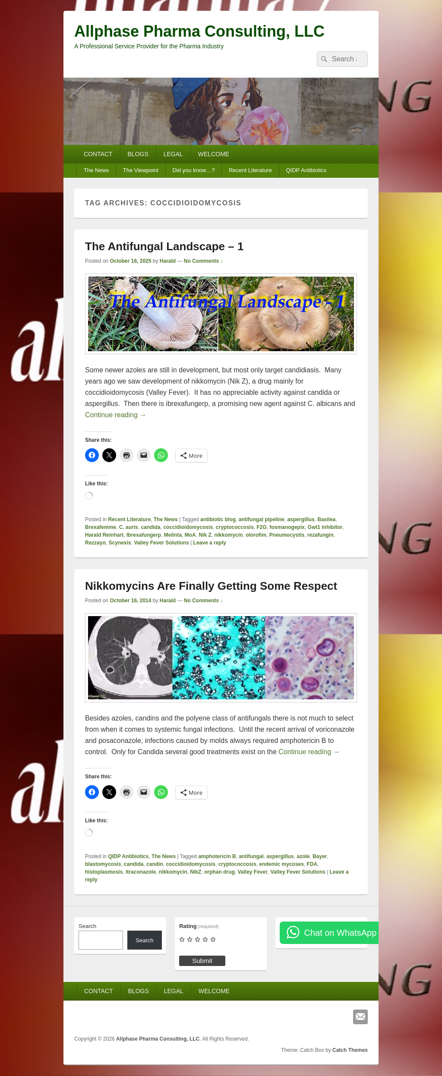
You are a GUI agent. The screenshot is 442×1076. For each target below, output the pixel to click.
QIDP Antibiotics (306, 170)
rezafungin (320, 535)
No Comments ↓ (203, 261)
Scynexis (120, 543)
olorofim (256, 535)
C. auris (128, 527)
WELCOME (213, 154)
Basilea (326, 519)
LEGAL (173, 154)
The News (96, 170)
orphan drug (219, 872)
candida (150, 527)
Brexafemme (100, 527)
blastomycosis (103, 864)
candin (154, 864)
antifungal (251, 856)
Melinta (173, 535)
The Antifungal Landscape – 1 (164, 246)
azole (303, 856)
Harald (168, 261)
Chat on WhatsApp (340, 933)
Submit (202, 960)
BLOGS (138, 154)
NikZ (195, 872)
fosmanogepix (287, 527)
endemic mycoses (281, 864)
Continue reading (115, 414)
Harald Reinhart (104, 535)
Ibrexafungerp (143, 535)
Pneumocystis (286, 535)
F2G (262, 527)
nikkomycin (228, 535)
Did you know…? (193, 170)
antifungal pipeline (261, 519)
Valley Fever (252, 872)
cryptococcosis (235, 527)
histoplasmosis (104, 872)
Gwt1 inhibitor (325, 527)
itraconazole (141, 872)
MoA (190, 535)
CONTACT (98, 154)
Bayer (320, 856)
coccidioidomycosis (188, 527)
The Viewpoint (140, 170)
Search (87, 926)
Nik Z (205, 535)
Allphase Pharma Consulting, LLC (199, 31)
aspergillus (300, 519)
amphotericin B (217, 856)
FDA (312, 864)
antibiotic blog (218, 519)
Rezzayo (95, 543)
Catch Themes (350, 1050)
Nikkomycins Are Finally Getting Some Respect (211, 585)
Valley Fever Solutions (161, 543)
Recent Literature (250, 170)
